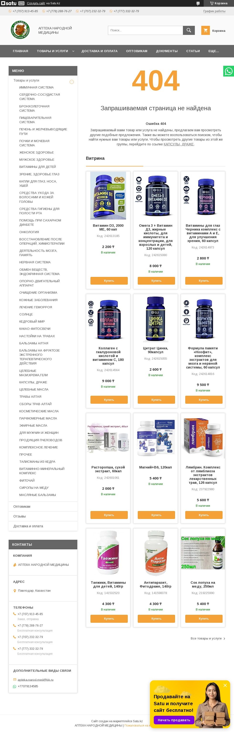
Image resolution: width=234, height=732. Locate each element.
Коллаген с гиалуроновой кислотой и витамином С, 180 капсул (108, 355)
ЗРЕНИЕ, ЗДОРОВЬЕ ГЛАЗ (39, 174)
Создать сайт (36, 3)
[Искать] (189, 30)
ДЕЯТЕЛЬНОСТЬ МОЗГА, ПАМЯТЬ (38, 253)
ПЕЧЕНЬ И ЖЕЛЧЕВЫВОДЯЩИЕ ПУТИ (43, 131)
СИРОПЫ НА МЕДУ (33, 488)
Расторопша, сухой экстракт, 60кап (108, 469)
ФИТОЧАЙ (27, 480)
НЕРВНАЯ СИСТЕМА (35, 262)
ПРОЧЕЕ (25, 454)
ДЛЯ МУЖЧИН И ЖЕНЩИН (38, 433)
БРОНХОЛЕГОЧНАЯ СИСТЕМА (34, 108)
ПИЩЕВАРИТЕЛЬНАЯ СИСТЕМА (35, 120)
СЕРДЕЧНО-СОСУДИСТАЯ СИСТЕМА (39, 97)
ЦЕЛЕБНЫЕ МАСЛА (33, 389)
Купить (109, 280)
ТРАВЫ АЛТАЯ (30, 396)
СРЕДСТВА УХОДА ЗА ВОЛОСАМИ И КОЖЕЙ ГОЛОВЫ (36, 197)
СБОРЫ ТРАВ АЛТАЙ (35, 404)
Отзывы (19, 516)
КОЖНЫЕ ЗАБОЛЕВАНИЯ (38, 300)
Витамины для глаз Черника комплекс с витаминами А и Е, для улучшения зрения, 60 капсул (203, 233)
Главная (20, 51)
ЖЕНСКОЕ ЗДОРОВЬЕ (36, 152)
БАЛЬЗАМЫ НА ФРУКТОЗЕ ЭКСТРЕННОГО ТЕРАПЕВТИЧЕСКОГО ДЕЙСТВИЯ (39, 357)
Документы (167, 51)
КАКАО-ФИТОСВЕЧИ (34, 328)
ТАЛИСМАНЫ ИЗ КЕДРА (37, 461)
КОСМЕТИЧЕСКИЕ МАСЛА (39, 411)
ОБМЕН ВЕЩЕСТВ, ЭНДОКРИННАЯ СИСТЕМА (39, 272)
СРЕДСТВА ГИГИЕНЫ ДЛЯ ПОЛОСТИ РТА (39, 211)
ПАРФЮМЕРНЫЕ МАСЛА (38, 418)
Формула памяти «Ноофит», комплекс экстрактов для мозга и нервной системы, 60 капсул (203, 357)
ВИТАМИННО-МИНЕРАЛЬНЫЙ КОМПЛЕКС (41, 471)
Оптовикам (136, 51)
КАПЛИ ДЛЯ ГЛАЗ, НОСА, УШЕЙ (38, 183)
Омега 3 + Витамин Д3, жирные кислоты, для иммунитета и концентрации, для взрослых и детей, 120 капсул (155, 237)
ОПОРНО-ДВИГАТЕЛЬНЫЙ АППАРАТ (39, 283)
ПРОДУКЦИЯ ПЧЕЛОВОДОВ (40, 440)
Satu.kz (138, 721)
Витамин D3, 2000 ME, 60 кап (108, 227)
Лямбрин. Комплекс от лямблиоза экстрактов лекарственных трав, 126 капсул (203, 474)
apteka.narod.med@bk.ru (35, 679)
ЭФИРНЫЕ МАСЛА (33, 425)
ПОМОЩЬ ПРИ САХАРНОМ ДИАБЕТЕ (40, 222)
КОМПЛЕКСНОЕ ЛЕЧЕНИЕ (38, 447)
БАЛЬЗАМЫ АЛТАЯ (33, 343)
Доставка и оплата (99, 51)
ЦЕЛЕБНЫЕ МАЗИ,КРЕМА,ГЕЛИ (33, 373)
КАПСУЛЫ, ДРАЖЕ (179, 144)
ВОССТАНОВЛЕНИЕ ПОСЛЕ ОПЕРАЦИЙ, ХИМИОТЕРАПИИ (41, 241)
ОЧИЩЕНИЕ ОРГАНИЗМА (38, 292)
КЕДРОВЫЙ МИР (32, 321)
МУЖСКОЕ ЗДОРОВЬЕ (36, 159)
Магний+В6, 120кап (155, 467)
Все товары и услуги (206, 638)
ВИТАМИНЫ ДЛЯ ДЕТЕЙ (37, 167)
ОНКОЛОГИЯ (29, 232)
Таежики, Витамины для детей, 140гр (108, 584)
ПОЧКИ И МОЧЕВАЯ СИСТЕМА (34, 143)
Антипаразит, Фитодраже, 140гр (155, 584)
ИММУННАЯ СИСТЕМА (36, 87)
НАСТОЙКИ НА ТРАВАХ (37, 336)
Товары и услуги (52, 51)
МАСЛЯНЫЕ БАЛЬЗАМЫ (37, 495)
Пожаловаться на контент (141, 725)
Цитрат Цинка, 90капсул (155, 350)
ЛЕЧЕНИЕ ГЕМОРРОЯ (35, 307)
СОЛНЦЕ (26, 314)
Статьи (193, 51)
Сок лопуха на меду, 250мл (203, 584)
